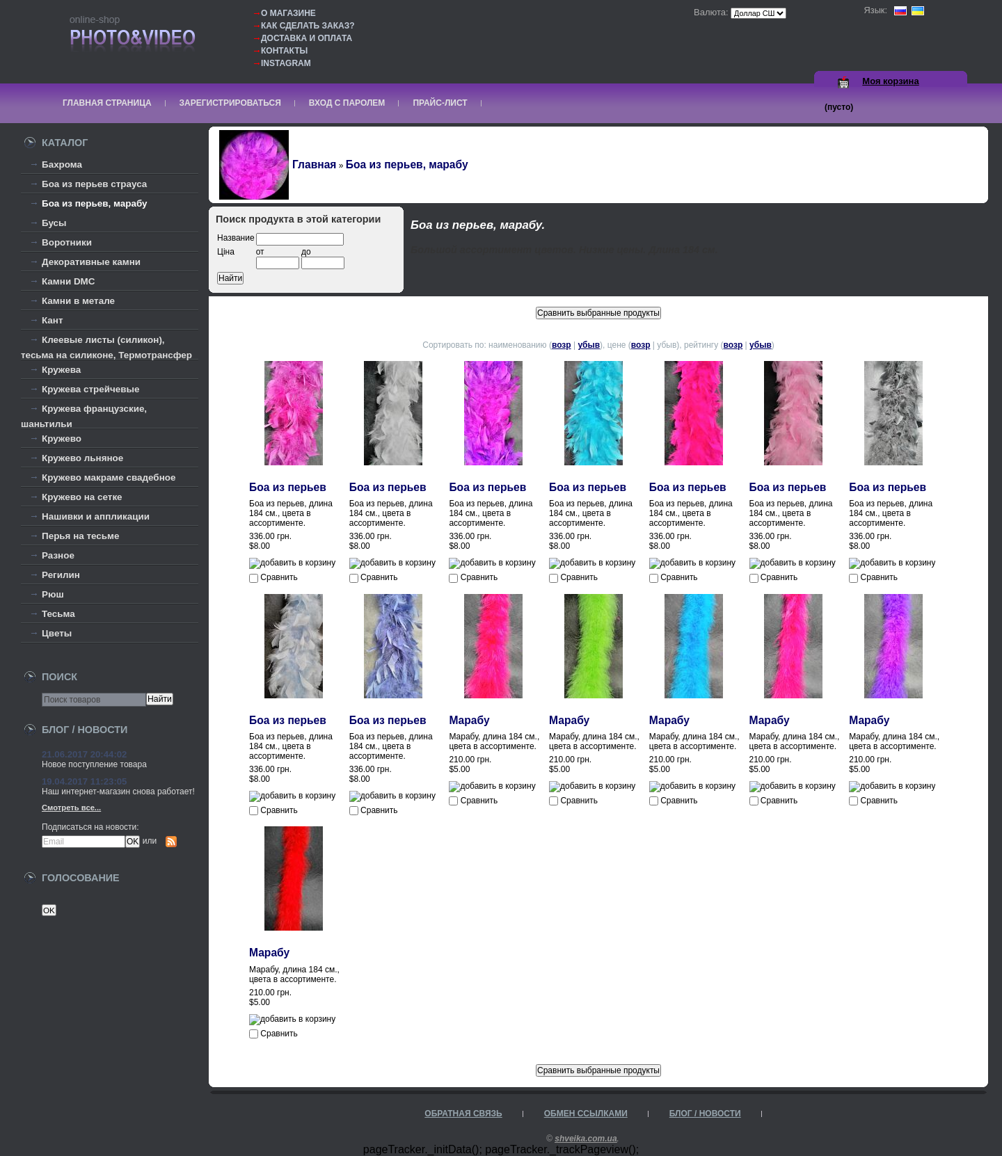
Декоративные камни (91, 262)
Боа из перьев (287, 487)
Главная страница (107, 103)
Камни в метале (78, 301)
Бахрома (62, 164)
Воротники (67, 242)
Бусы (54, 223)
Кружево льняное (82, 458)
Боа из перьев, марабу (95, 203)
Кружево (61, 438)
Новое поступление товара (94, 764)
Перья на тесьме (81, 536)
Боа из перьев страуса (94, 184)
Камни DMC (68, 281)
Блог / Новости (705, 1113)
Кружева (61, 369)
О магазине (288, 13)
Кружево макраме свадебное (108, 477)
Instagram (286, 63)
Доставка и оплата (306, 38)
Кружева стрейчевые (90, 389)
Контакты (284, 51)
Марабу (469, 720)
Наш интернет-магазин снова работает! (118, 791)
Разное (58, 555)
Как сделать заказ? (308, 26)
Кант (52, 320)
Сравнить (278, 577)
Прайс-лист (440, 103)
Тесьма (58, 614)
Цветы (57, 633)
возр (561, 345)
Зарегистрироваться (230, 103)
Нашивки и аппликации (96, 516)
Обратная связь (463, 1113)
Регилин (61, 575)
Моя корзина (890, 81)
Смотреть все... (71, 807)
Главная (314, 164)
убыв (589, 345)
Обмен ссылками (586, 1113)
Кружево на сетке (82, 497)
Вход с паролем (347, 103)
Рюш (53, 594)
